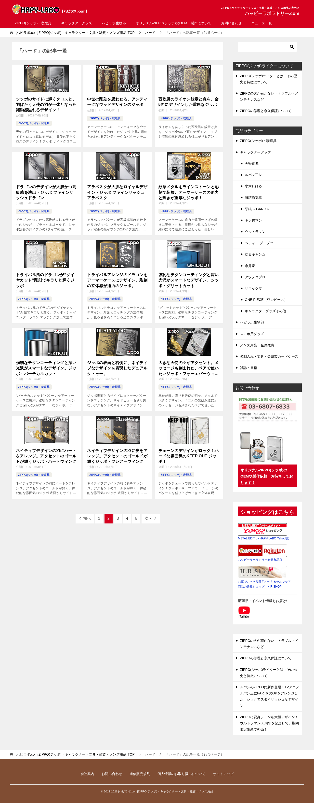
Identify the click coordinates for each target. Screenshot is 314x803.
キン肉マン (253, 220)
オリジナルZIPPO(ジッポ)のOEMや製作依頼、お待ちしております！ (266, 476)
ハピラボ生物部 (114, 23)
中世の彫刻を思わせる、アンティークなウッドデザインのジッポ (117, 102)
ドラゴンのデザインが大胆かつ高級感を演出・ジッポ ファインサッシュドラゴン (46, 192)
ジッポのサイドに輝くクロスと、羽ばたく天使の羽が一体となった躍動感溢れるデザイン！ (46, 104)
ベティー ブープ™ (259, 243)
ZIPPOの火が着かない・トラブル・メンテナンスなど (269, 96)
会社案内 (87, 774)
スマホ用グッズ (252, 334)
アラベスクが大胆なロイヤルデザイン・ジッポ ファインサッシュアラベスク (117, 192)
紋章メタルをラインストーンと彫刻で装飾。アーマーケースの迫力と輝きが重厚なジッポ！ (188, 192)
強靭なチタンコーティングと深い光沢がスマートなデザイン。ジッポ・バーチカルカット (46, 368)
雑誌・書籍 (248, 368)
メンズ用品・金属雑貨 (257, 345)
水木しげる (253, 186)
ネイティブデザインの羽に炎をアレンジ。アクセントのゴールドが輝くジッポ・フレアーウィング (117, 456)
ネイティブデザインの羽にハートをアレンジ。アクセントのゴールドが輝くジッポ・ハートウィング (46, 456)
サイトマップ (223, 774)
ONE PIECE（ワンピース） (266, 300)
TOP (75, 33)
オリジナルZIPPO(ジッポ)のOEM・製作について (173, 23)
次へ (148, 518)
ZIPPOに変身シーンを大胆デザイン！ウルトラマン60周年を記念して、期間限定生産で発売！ (269, 723)
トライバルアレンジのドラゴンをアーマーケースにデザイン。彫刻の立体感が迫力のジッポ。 (117, 280)
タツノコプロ (255, 277)
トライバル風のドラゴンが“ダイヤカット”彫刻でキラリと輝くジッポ (45, 280)
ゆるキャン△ (255, 254)
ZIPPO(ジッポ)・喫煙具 (33, 23)
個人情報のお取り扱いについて (181, 774)
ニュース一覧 (261, 23)
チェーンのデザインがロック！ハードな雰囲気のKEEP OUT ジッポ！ (188, 456)
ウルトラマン (255, 232)
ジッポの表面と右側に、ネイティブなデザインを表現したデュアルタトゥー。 (117, 368)
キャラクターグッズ (76, 23)
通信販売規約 (140, 774)
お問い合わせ (231, 23)
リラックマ (253, 288)
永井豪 (250, 266)
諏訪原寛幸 (253, 197)
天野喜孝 (252, 164)
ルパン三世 (253, 175)
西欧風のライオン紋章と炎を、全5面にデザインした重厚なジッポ (188, 102)
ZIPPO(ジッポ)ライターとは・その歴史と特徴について (268, 79)
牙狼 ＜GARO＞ (257, 209)
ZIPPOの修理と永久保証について (265, 111)
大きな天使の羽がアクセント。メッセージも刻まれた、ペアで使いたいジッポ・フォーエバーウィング (188, 369)
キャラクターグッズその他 (265, 311)
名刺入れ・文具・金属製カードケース (269, 356)
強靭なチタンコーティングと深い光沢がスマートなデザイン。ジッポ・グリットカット (188, 280)
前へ (87, 518)
